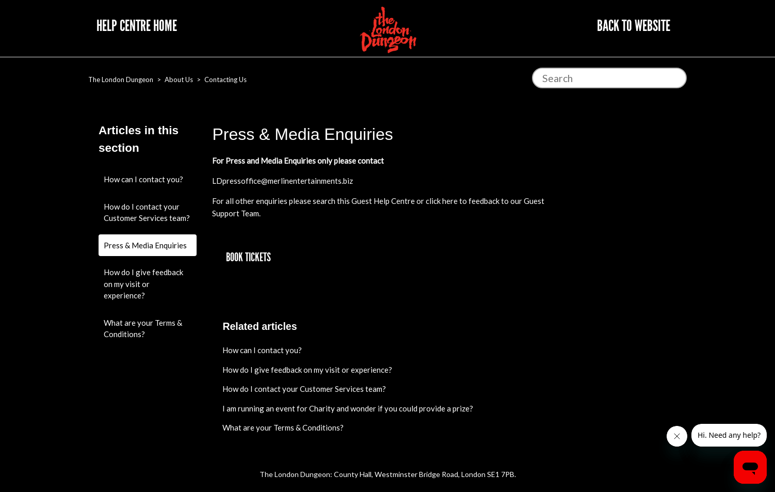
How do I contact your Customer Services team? (147, 212)
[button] (248, 257)
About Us (179, 79)
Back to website (633, 26)
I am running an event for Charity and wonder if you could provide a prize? (347, 408)
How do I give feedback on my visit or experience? (143, 283)
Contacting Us (225, 79)
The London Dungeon (120, 79)
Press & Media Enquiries (145, 245)
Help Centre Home (136, 26)
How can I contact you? (143, 179)
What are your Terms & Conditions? (143, 328)
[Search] (609, 78)
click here (442, 200)
